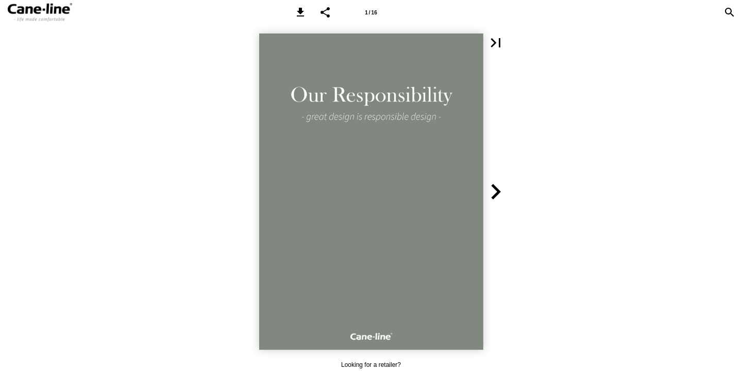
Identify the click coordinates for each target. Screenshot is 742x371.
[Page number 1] (371, 12)
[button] (300, 12)
